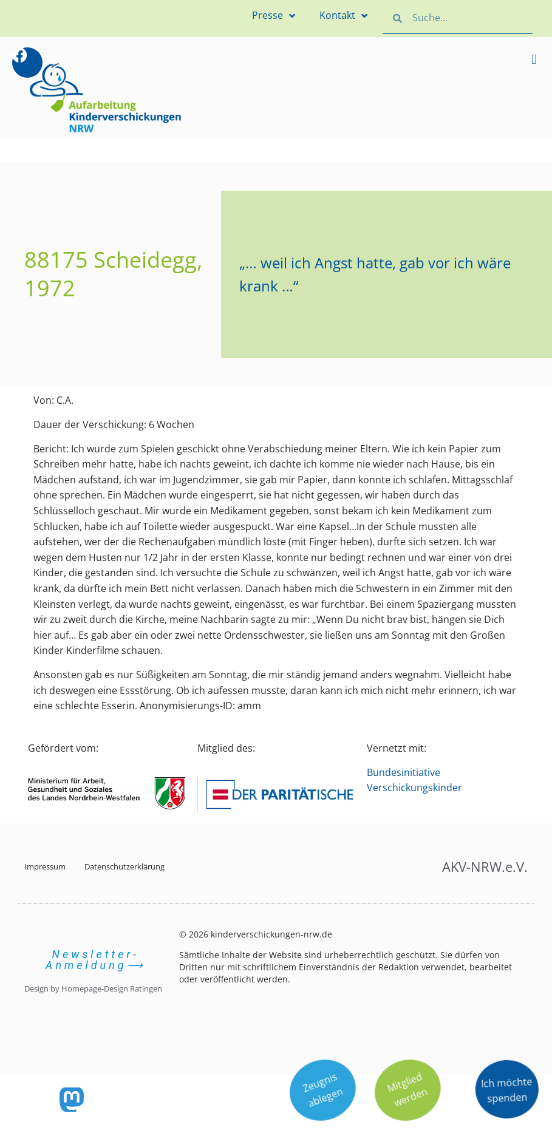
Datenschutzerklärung (124, 866)
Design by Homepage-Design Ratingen (93, 988)
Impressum (45, 866)
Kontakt (343, 16)
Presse (273, 16)
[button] (534, 59)
